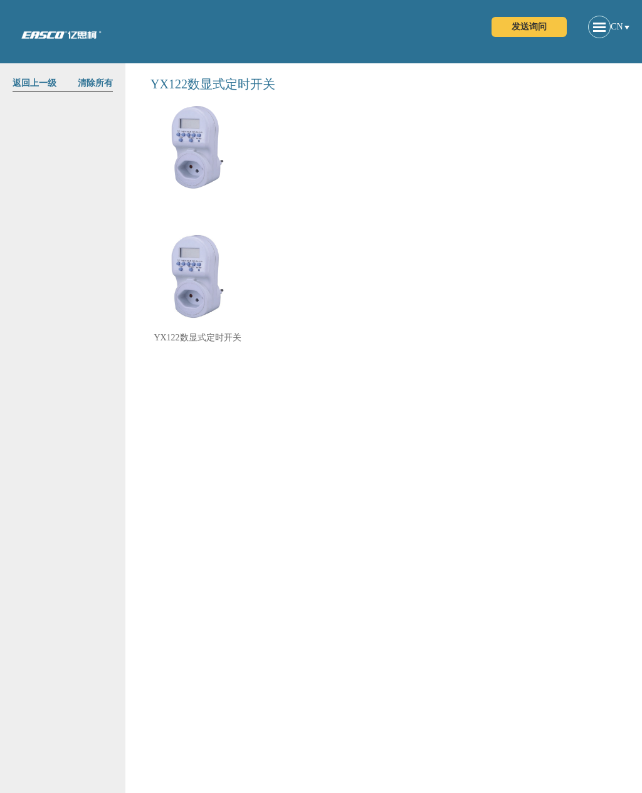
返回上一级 (34, 83)
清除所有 (95, 83)
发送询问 (529, 26)
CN (617, 26)
